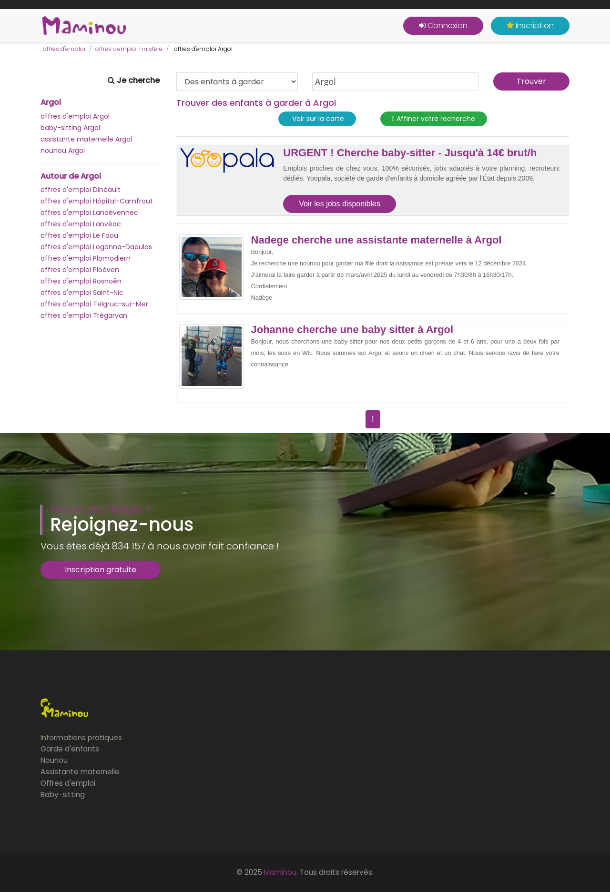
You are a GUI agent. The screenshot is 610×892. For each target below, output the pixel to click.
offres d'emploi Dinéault (81, 189)
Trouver (531, 81)
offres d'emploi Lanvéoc (81, 224)
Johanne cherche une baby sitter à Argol (352, 329)
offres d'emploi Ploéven (80, 269)
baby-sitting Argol (70, 127)
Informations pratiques (81, 737)
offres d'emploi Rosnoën (81, 281)
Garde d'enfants (70, 749)
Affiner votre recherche (433, 119)
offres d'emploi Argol (75, 116)
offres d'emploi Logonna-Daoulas (96, 247)
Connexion (443, 25)
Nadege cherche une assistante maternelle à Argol (376, 240)
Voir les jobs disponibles (339, 204)
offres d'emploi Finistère (129, 49)
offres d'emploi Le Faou (79, 235)
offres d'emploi (64, 49)
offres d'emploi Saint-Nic (82, 292)
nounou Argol (63, 150)
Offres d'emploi (68, 783)
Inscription (530, 25)
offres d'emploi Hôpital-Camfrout (97, 201)
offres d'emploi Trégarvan (84, 315)
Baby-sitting (63, 795)
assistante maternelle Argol (86, 139)
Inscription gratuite (100, 569)
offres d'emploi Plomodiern (86, 258)
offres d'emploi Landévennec (89, 212)
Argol (51, 102)
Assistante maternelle (80, 772)
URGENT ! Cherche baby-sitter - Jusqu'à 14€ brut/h (410, 153)
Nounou (54, 760)
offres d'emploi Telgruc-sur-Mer (94, 304)
